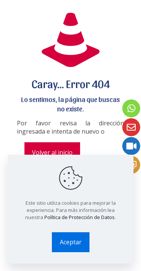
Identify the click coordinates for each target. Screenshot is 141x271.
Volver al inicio (52, 152)
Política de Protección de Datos (79, 217)
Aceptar (71, 242)
